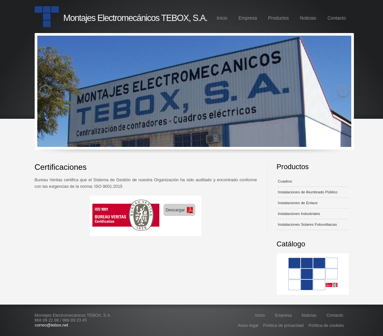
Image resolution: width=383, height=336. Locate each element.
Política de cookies (326, 325)
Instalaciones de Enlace (298, 203)
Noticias (308, 18)
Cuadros (285, 181)
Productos (278, 18)
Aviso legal (248, 325)
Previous (45, 91)
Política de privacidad (283, 325)
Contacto (336, 18)
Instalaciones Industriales (299, 214)
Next (343, 91)
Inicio (222, 18)
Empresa (247, 18)
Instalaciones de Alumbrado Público (308, 192)
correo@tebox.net (51, 325)
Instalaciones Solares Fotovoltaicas (307, 224)
